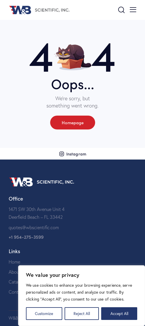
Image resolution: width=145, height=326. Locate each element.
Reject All (82, 313)
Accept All (119, 313)
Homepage (73, 122)
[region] (81, 295)
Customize (44, 313)
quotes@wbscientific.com (34, 227)
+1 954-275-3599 (26, 237)
